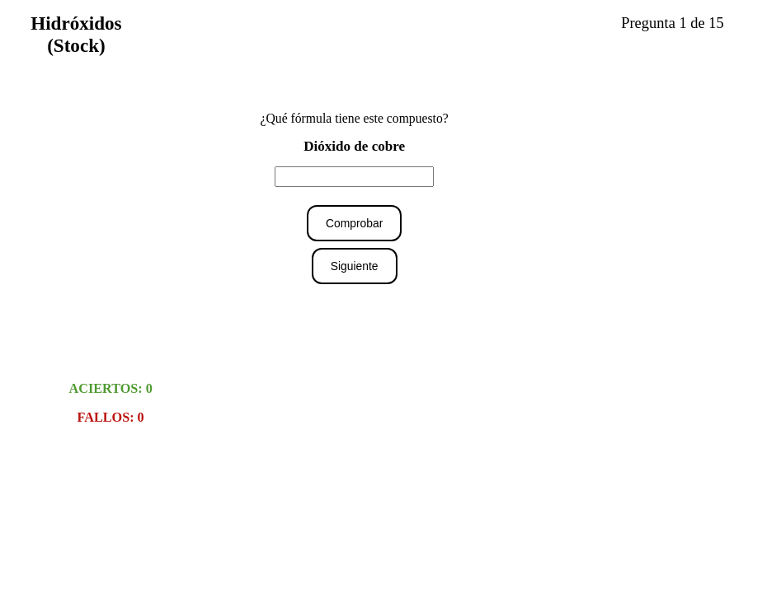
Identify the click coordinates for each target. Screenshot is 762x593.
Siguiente (355, 266)
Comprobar (354, 223)
